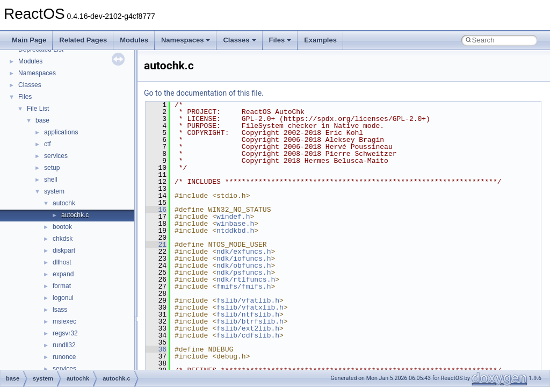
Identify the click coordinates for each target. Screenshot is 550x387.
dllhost (62, 262)
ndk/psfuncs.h (243, 272)
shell (50, 179)
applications (61, 132)
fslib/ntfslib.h (247, 314)
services (56, 156)
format (62, 286)
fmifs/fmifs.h (243, 286)
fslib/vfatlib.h (247, 300)
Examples (320, 40)
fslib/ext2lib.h (247, 328)
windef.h (233, 216)
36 (156, 349)
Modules (134, 40)
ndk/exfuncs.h (243, 251)
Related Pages (83, 40)
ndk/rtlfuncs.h (245, 279)
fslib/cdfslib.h (247, 335)
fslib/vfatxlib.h (250, 307)
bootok (62, 227)
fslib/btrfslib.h (250, 321)
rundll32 (64, 345)
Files (280, 40)
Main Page (29, 40)
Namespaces (186, 40)
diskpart (64, 250)
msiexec (64, 321)
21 (156, 244)
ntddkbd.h (235, 230)
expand (63, 274)
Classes (239, 40)
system (54, 191)
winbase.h (235, 223)
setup (52, 167)
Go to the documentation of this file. (204, 93)
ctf (47, 144)
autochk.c (75, 215)
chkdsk (63, 238)
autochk (64, 203)
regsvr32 (65, 333)
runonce (64, 357)
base (42, 120)
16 (156, 209)
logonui (63, 298)
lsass (60, 309)
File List (38, 108)
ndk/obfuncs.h (243, 265)
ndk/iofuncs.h (243, 258)
